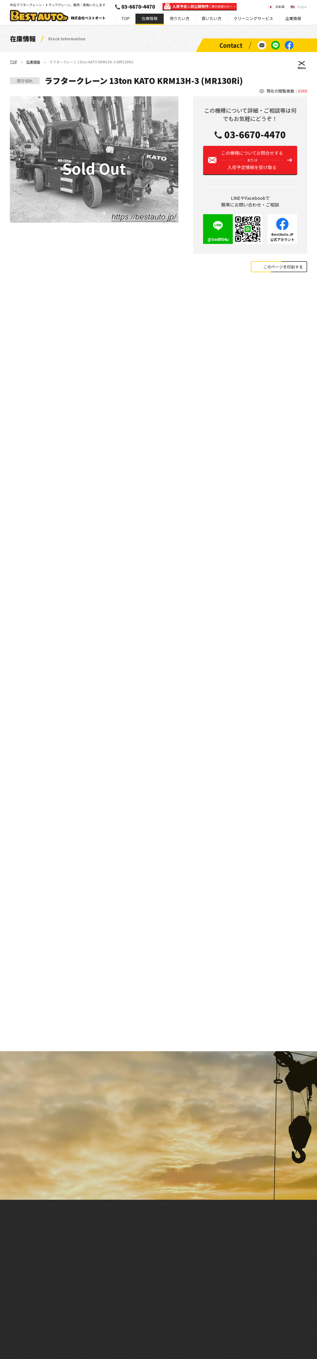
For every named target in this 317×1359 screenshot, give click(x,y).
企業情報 (293, 18)
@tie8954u (218, 243)
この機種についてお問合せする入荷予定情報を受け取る (252, 163)
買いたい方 (211, 18)
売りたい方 (179, 18)
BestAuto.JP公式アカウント (282, 240)
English (302, 6)
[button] (103, 214)
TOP (125, 18)
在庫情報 (150, 18)
